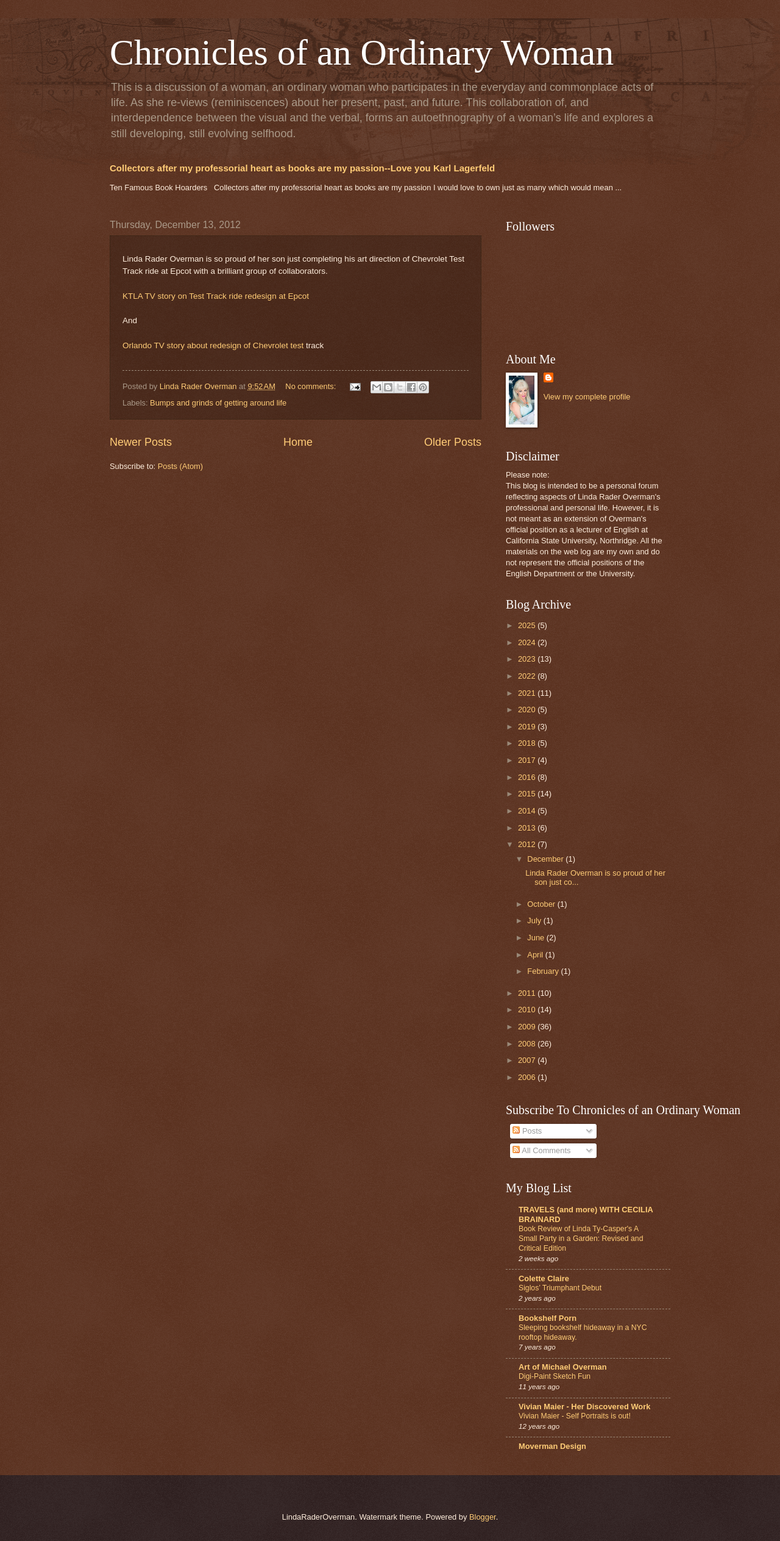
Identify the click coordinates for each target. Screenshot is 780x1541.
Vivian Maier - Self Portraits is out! (575, 1416)
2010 (527, 1009)
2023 (527, 658)
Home (298, 442)
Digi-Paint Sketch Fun (554, 1376)
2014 (527, 810)
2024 (527, 642)
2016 (527, 777)
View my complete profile (587, 396)
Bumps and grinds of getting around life (218, 402)
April (536, 954)
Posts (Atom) (180, 466)
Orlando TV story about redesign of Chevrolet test (212, 345)
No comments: (311, 386)
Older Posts (452, 442)
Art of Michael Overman (563, 1366)
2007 (527, 1060)
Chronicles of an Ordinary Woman (362, 52)
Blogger (482, 1516)
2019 (527, 726)
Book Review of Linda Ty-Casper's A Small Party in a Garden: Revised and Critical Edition (581, 1239)
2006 (527, 1077)
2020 (527, 709)
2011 (527, 993)
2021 (527, 693)
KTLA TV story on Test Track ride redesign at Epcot (215, 296)
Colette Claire (544, 1278)
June (537, 937)
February (544, 971)
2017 (527, 760)
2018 (527, 743)
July (535, 920)
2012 (527, 844)
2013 (527, 827)
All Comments (541, 1150)
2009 (527, 1026)
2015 (527, 793)
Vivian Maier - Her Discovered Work (584, 1406)
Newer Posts (141, 442)
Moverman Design (552, 1446)
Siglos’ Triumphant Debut (560, 1288)
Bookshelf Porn (547, 1318)
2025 (527, 625)
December (546, 858)
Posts (527, 1130)
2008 (527, 1043)
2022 (527, 676)
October (542, 904)
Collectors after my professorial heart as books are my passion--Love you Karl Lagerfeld (302, 168)
